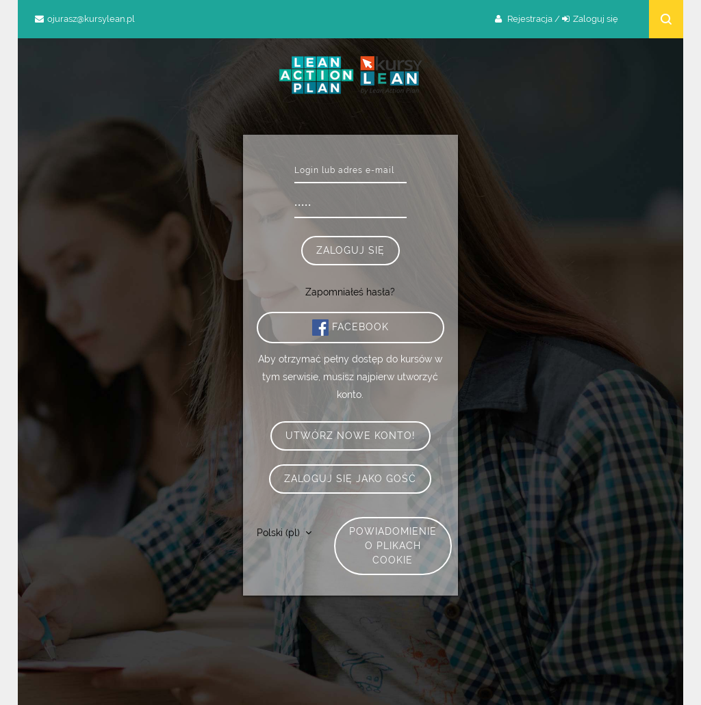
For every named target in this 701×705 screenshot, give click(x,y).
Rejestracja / (533, 19)
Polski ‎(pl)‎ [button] (280, 532)
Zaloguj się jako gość (350, 478)
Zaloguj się (595, 19)
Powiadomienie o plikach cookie (393, 546)
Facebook (350, 327)
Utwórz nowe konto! (350, 435)
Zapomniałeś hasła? (350, 292)
